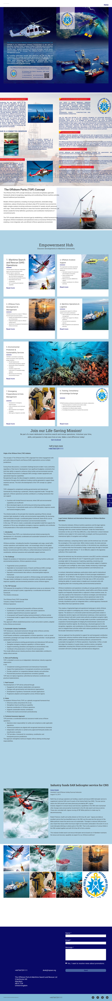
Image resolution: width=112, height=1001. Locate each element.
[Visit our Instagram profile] (93, 997)
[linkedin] (107, 997)
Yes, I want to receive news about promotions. (86, 963)
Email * (68, 940)
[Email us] (109, 496)
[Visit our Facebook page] (97, 997)
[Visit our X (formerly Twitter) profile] (102, 997)
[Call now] (109, 500)
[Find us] (109, 505)
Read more (10, 288)
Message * (69, 947)
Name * (68, 933)
